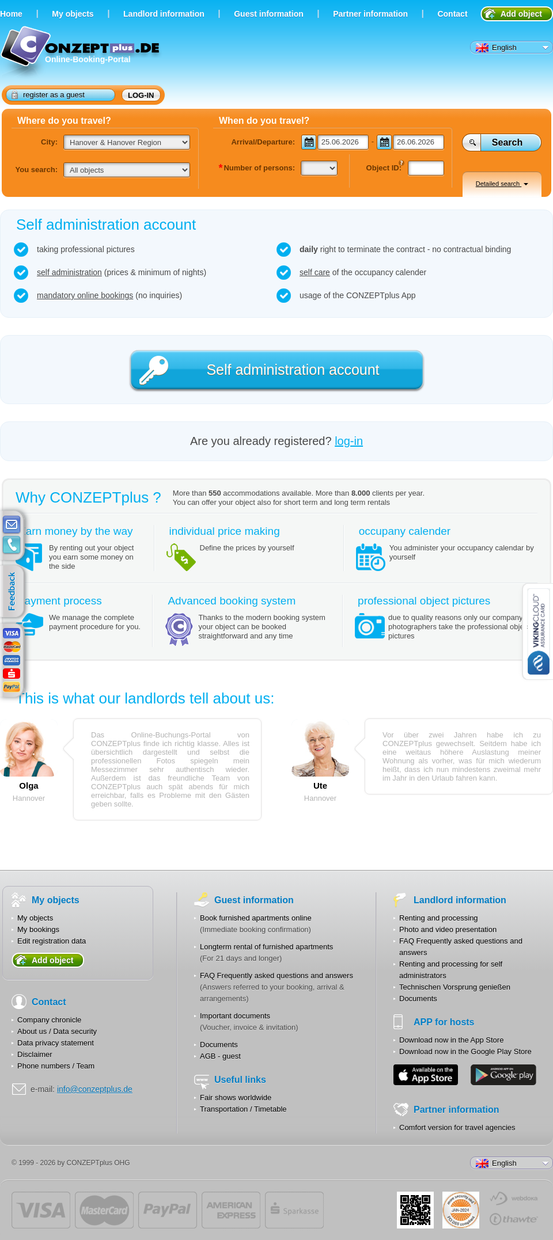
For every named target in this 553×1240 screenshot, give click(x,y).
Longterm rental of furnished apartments (266, 946)
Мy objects (72, 13)
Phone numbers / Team (55, 1066)
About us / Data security (57, 1031)
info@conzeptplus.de (94, 1089)
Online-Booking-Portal (81, 53)
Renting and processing (438, 918)
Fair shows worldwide (235, 1097)
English (496, 47)
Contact (452, 13)
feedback (14, 592)
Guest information (269, 13)
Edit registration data (51, 941)
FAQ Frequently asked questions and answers (276, 975)
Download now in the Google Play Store (465, 1051)
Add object (521, 13)
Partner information (370, 13)
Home (11, 13)
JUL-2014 (460, 1210)
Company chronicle (49, 1019)
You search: (37, 169)
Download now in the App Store (451, 1040)
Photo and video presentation (448, 929)
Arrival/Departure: (263, 142)
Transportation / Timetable (243, 1109)
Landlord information (163, 13)
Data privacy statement (55, 1043)
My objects (35, 918)
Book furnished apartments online (256, 918)
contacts (11, 545)
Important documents (235, 1015)
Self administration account (292, 370)
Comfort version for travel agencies (457, 1127)
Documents (219, 1044)
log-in (141, 95)
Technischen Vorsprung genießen (454, 987)
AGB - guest (220, 1056)
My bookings (38, 929)
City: (49, 142)
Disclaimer (34, 1054)
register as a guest (48, 94)
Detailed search (502, 183)
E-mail (11, 525)
